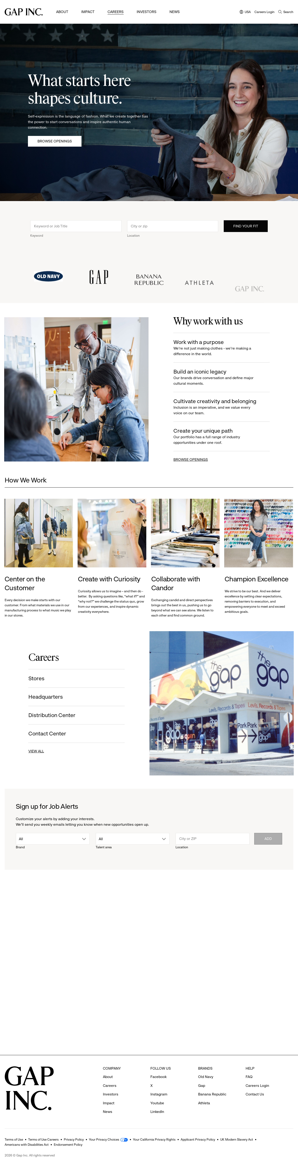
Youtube (157, 1103)
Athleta (204, 1103)
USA (245, 12)
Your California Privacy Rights (154, 1139)
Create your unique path (222, 436)
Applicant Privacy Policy (198, 1139)
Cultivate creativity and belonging (222, 407)
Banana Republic (212, 1094)
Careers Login (264, 12)
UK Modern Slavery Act (236, 1139)
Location (133, 241)
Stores (31, 678)
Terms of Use (14, 1139)
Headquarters (40, 697)
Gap (201, 1085)
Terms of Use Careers (43, 1139)
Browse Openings (54, 141)
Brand (20, 847)
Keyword (36, 241)
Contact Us (255, 1094)
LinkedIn (157, 1111)
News (174, 12)
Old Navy (205, 1077)
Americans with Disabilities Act (27, 1144)
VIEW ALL (30, 751)
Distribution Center (46, 715)
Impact (88, 12)
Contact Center (41, 733)
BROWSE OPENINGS (196, 459)
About (62, 12)
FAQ (249, 1077)
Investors (146, 12)
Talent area (104, 847)
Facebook (158, 1077)
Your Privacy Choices (104, 1139)
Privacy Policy (74, 1139)
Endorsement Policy (68, 1144)
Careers (116, 12)
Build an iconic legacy (222, 377)
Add (268, 838)
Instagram (158, 1094)
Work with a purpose (222, 348)
